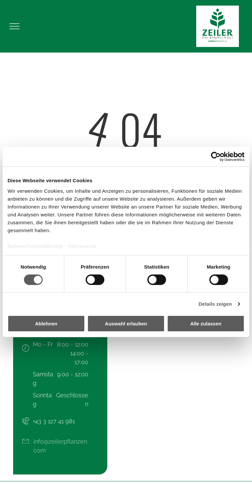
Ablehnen (46, 323)
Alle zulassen (205, 323)
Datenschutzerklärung (35, 246)
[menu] (14, 26)
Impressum (82, 246)
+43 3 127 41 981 (54, 421)
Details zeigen (215, 304)
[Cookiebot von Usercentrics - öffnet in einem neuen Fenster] (215, 157)
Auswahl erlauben (126, 323)
